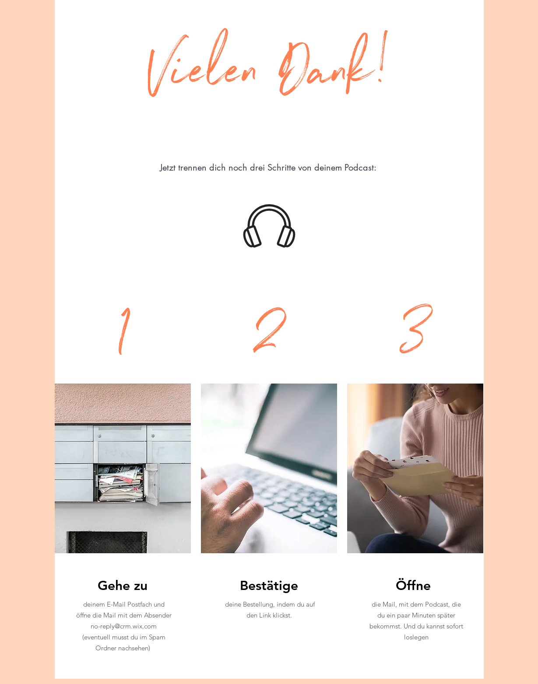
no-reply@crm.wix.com (124, 626)
